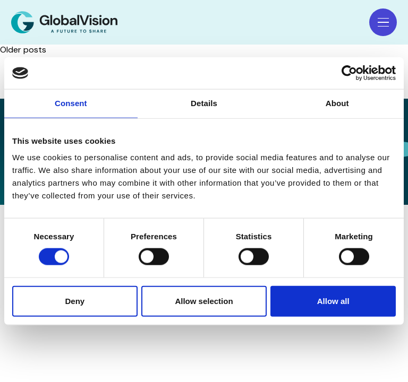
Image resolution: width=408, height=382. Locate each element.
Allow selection (204, 300)
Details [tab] (204, 103)
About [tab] (337, 103)
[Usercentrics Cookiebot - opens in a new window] (349, 73)
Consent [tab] (71, 103)
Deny (74, 300)
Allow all (333, 300)
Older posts (23, 49)
